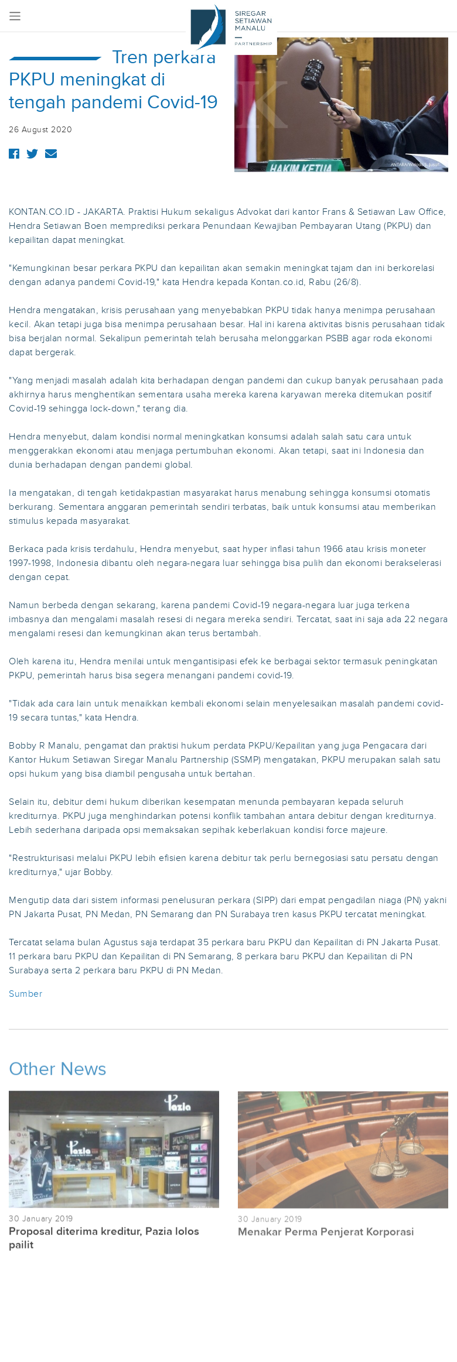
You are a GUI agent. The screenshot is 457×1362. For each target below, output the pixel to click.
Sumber (25, 994)
